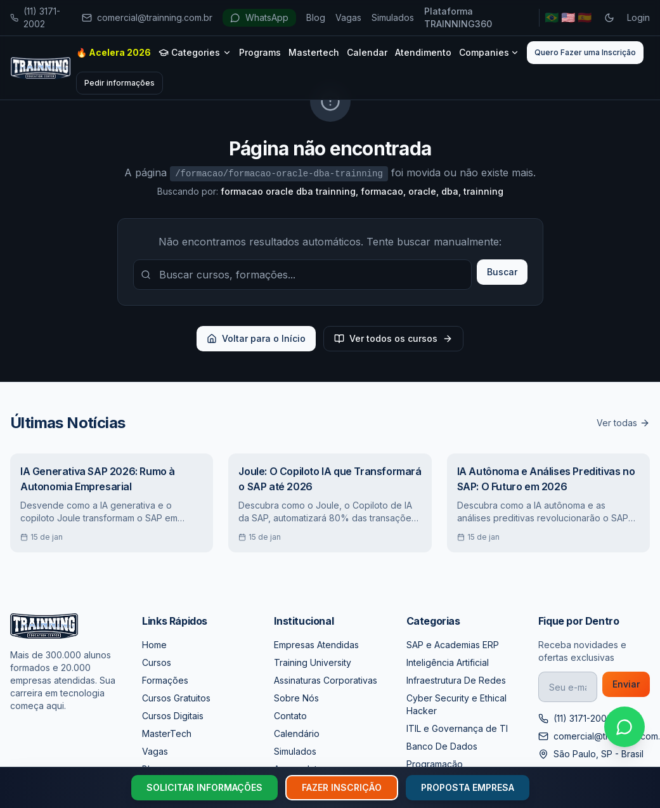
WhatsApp (259, 17)
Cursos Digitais (173, 715)
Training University (312, 662)
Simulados (393, 17)
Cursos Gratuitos (176, 698)
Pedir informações (119, 83)
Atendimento (423, 52)
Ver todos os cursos (393, 338)
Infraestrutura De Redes (456, 680)
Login (638, 17)
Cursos (156, 662)
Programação (434, 764)
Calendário (297, 733)
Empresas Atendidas (316, 644)
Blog (315, 17)
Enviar (626, 684)
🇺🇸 (568, 17)
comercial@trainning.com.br (147, 17)
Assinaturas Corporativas (325, 680)
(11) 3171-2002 (35, 17)
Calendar (367, 52)
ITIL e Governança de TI (457, 728)
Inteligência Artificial (447, 662)
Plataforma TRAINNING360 (458, 17)
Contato (290, 715)
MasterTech (166, 733)
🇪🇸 (585, 17)
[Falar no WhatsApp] (624, 727)
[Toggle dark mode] (609, 17)
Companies (489, 52)
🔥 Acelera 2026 (113, 52)
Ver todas (623, 422)
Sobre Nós (296, 698)
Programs (260, 52)
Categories (195, 52)
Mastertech (313, 52)
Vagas (348, 17)
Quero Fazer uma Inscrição (585, 52)
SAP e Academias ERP (452, 644)
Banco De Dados (441, 746)
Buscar (502, 271)
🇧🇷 (552, 17)
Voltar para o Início (256, 338)
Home (154, 644)
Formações (165, 680)
